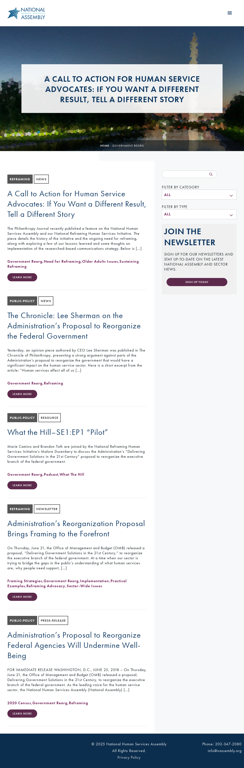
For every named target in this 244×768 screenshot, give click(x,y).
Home (104, 146)
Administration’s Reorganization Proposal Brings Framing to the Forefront (76, 528)
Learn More (22, 277)
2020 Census (19, 702)
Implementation (94, 580)
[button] (229, 13)
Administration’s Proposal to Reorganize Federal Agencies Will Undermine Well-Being (74, 645)
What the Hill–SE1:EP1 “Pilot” (57, 432)
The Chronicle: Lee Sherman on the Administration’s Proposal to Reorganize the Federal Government (74, 325)
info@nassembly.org (225, 750)
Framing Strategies (24, 580)
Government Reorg (24, 261)
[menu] (199, 195)
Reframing (53, 383)
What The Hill (72, 474)
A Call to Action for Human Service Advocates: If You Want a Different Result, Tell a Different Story (77, 203)
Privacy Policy (129, 757)
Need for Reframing (62, 261)
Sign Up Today (196, 282)
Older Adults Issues (100, 261)
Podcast (51, 474)
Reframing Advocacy (45, 585)
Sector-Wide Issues (84, 585)
